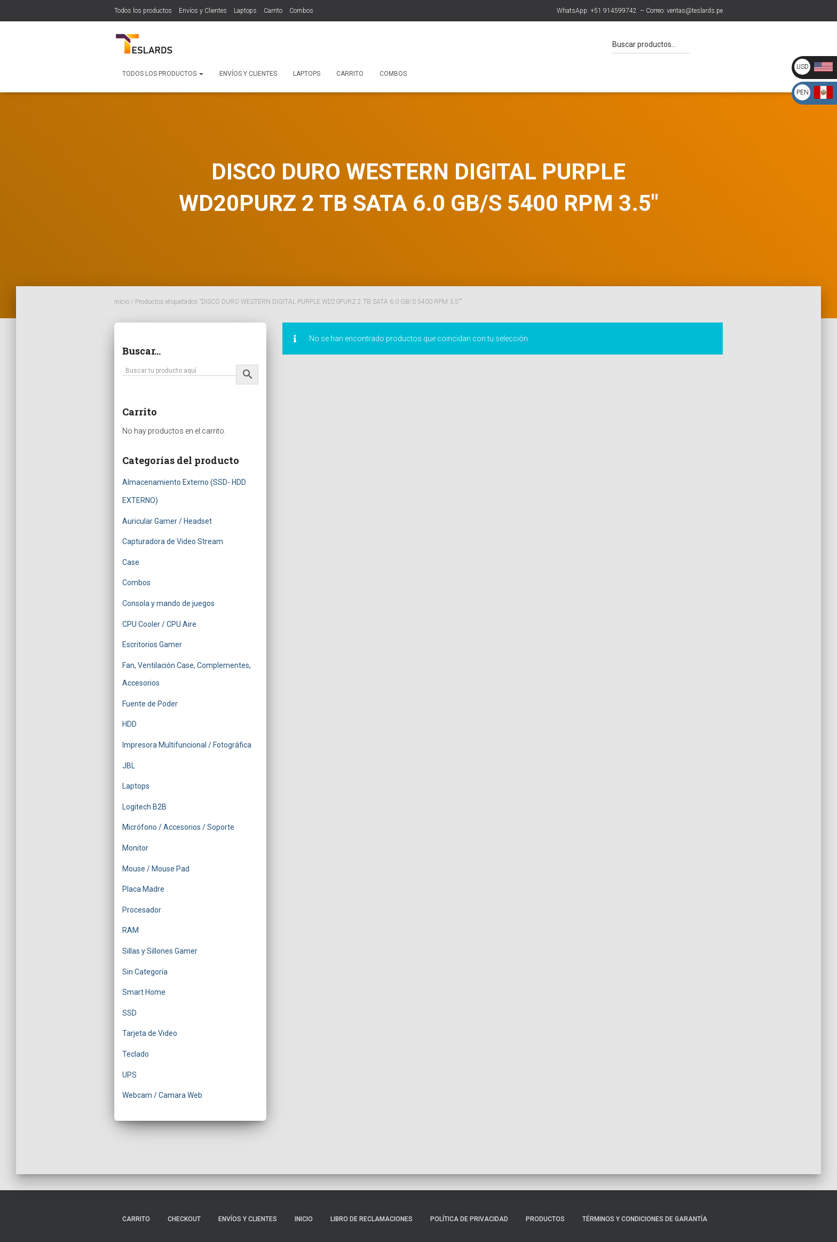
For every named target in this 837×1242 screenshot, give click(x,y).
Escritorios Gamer (152, 644)
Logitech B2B (144, 807)
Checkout (184, 1219)
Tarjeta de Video (149, 1033)
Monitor (135, 848)
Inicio (121, 301)
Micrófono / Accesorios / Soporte (178, 827)
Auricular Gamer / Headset (167, 521)
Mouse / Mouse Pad (155, 868)
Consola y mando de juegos (168, 603)
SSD (129, 1013)
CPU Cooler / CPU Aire (159, 624)
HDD (129, 724)
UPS (129, 1075)
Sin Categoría (145, 972)
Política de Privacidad (469, 1219)
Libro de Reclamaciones (371, 1219)
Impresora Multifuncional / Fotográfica (186, 745)
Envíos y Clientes (203, 10)
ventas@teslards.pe (695, 10)
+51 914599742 (613, 10)
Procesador (141, 910)
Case (130, 562)
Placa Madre (143, 889)
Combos (301, 10)
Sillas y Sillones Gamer (160, 951)
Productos (545, 1219)
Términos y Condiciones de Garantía (644, 1219)
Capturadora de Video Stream (172, 541)
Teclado (135, 1054)
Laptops (245, 10)
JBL (128, 765)
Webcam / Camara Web (162, 1095)
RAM (130, 930)
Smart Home (143, 992)
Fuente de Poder (150, 703)
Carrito (273, 10)
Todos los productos (143, 10)
